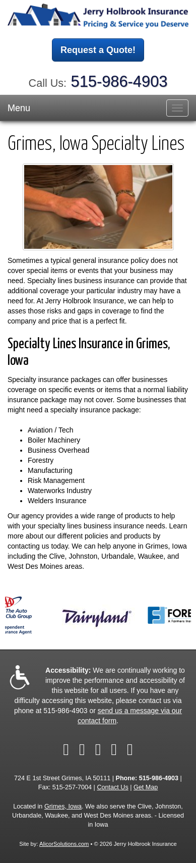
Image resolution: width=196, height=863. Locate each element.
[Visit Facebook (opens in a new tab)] (66, 749)
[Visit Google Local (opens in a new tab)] (130, 749)
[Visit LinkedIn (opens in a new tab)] (98, 749)
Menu (19, 108)
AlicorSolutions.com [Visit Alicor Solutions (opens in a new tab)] (64, 844)
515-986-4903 (119, 81)
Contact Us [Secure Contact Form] (112, 787)
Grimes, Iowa (63, 806)
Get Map (146, 787)
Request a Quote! (98, 50)
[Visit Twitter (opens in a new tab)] (82, 749)
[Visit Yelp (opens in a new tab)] (114, 749)
